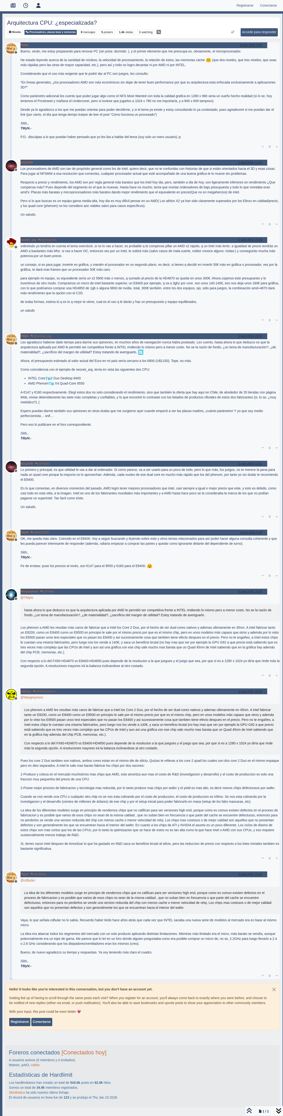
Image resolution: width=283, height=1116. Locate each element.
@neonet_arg (40, 336)
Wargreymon (29, 591)
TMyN (24, 45)
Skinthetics (17, 1092)
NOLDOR (26, 162)
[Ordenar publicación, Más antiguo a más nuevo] (233, 32)
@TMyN (42, 463)
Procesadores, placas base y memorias (51, 32)
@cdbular (38, 874)
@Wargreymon (44, 691)
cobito (35, 1065)
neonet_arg (28, 240)
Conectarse (42, 1022)
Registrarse (20, 1022)
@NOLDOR (47, 240)
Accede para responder (259, 32)
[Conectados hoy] (83, 1052)
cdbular (25, 691)
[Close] (274, 989)
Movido (15, 32)
